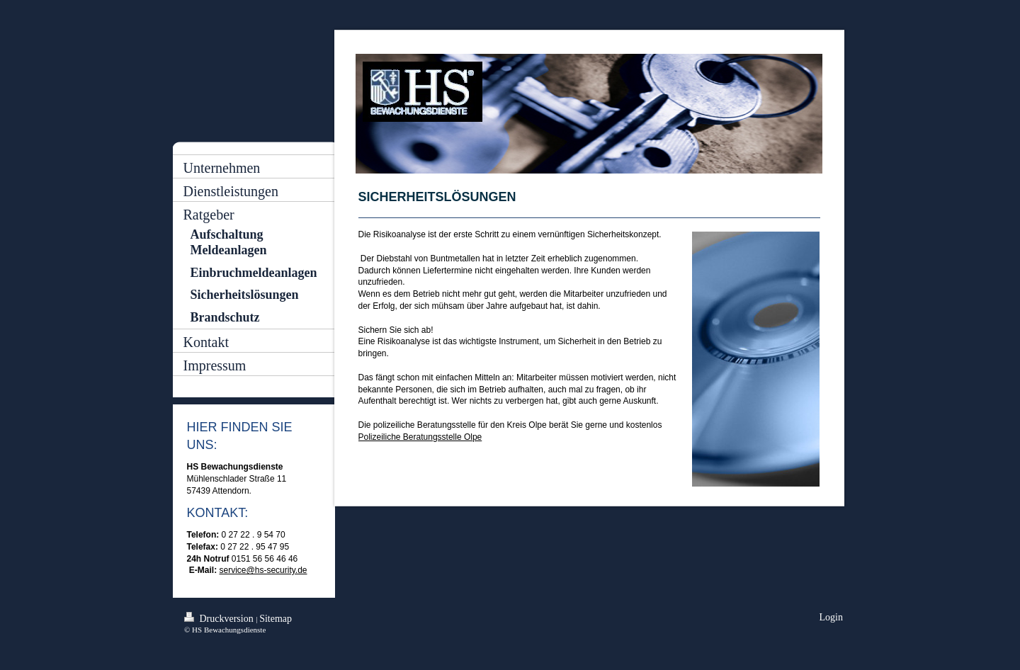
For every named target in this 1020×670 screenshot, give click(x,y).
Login (831, 617)
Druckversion (220, 618)
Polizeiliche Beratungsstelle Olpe (420, 437)
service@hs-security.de (263, 570)
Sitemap (275, 618)
